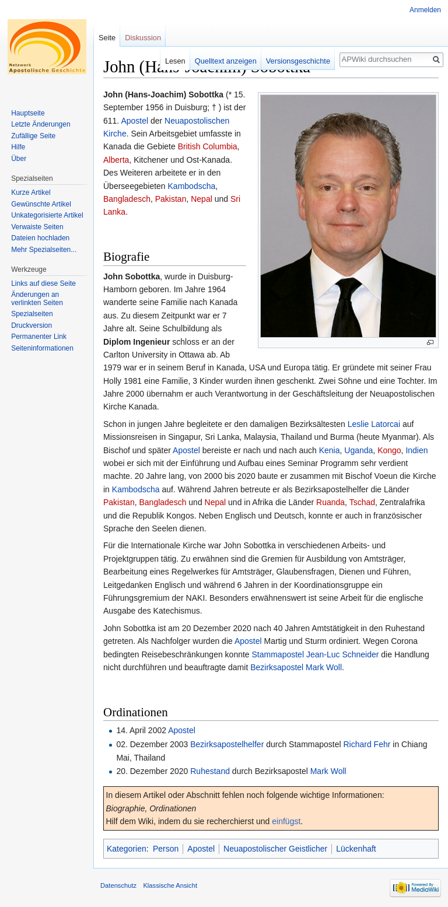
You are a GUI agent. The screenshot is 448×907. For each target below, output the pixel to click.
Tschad (362, 502)
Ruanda (330, 502)
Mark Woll (324, 667)
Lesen (175, 61)
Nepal (201, 199)
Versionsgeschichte (298, 61)
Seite (107, 37)
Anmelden (425, 10)
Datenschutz (118, 885)
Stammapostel (278, 654)
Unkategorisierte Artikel (47, 215)
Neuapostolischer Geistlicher (275, 848)
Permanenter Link (38, 336)
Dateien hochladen (40, 238)
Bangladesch (126, 199)
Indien (416, 450)
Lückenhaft (356, 848)
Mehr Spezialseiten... (43, 250)
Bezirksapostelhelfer (227, 744)
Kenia (329, 450)
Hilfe (18, 147)
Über (18, 159)
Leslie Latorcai (374, 424)
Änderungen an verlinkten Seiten (37, 298)
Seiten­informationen (42, 348)
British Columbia (207, 146)
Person (165, 848)
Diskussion (143, 37)
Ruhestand (210, 771)
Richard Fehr (366, 744)
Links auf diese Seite (43, 283)
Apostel (134, 120)
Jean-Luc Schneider (342, 654)
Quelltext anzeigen (226, 61)
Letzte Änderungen (40, 124)
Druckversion (31, 325)
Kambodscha (192, 186)
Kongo (389, 450)
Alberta (116, 159)
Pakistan (171, 199)
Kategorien (126, 848)
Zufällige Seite (33, 136)
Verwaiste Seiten (37, 227)
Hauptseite (27, 113)
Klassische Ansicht (170, 885)
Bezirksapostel (276, 667)
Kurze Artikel (30, 192)
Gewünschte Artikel (41, 204)
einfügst (286, 821)
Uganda (358, 450)
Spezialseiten (31, 314)
